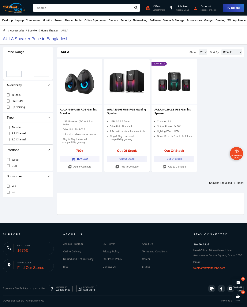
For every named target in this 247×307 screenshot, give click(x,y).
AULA (65, 52)
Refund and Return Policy (78, 259)
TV (229, 20)
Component (33, 20)
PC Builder (233, 7)
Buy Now (80, 158)
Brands (146, 266)
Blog (66, 266)
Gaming (220, 20)
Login (213, 10)
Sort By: (215, 52)
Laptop (19, 20)
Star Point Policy (112, 259)
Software (155, 20)
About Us (147, 243)
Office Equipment (95, 20)
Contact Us (109, 266)
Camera (113, 20)
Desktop (7, 20)
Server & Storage (174, 20)
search (136, 7)
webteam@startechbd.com (209, 267)
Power (58, 20)
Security (125, 20)
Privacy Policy (111, 251)
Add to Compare (80, 166)
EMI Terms (109, 243)
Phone (69, 20)
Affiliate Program (73, 243)
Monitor (47, 20)
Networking (140, 20)
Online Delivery (72, 251)
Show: (193, 52)
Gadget (208, 20)
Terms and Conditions (155, 251)
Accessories (194, 20)
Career (146, 259)
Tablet (78, 20)
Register (204, 10)
